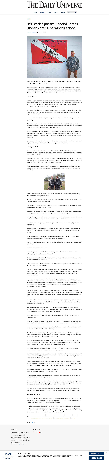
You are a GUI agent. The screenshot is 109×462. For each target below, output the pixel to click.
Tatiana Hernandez (32, 32)
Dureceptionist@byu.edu (22, 444)
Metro (49, 12)
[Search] (72, 12)
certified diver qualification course (55, 415)
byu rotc (33, 415)
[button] (106, 453)
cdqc (44, 415)
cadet (39, 415)
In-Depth (63, 12)
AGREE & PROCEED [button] (97, 458)
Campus (42, 12)
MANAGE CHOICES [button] (96, 453)
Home (35, 12)
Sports (55, 12)
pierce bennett (68, 415)
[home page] (54, 6)
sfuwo (75, 415)
